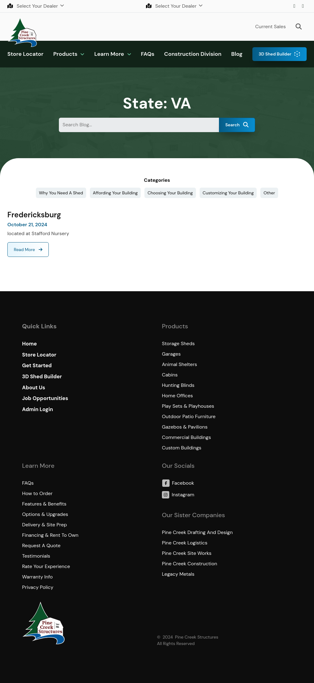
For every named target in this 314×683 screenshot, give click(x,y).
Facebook (303, 6)
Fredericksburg (34, 214)
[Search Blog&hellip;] (139, 125)
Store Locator (25, 54)
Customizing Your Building (228, 193)
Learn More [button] (109, 54)
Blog (237, 54)
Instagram (294, 6)
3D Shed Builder (274, 54)
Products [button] (65, 54)
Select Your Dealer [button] (33, 6)
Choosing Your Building (170, 193)
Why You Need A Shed (61, 193)
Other (269, 193)
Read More (25, 249)
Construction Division (192, 54)
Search (237, 125)
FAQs (148, 54)
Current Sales (270, 26)
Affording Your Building (115, 193)
